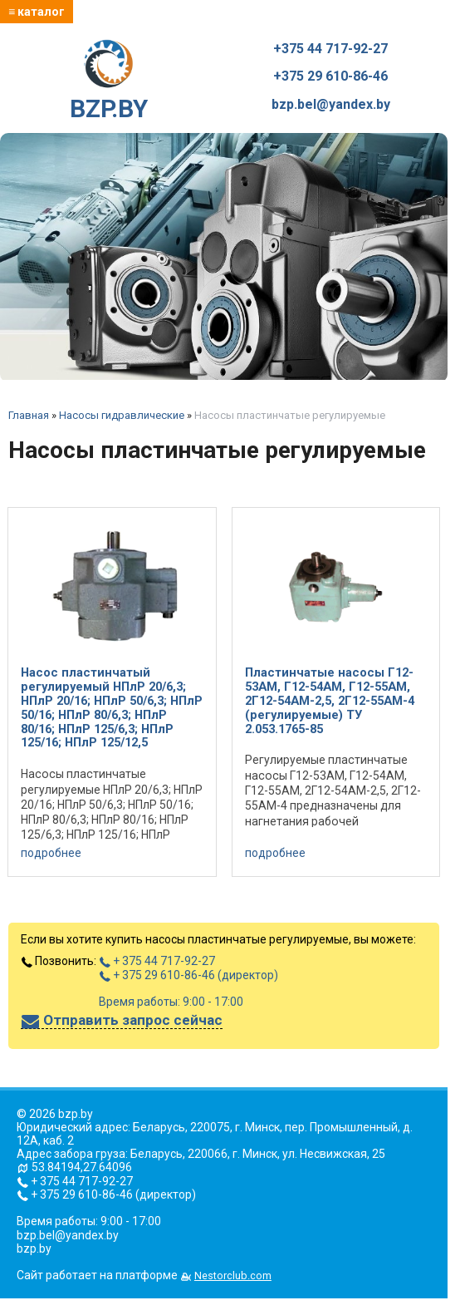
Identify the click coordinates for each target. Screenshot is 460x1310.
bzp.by (34, 1248)
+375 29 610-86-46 (330, 76)
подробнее (51, 852)
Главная (28, 415)
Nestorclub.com (233, 1275)
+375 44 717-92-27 (330, 49)
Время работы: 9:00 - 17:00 (171, 1001)
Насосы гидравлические (121, 415)
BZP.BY (109, 81)
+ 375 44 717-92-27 (157, 961)
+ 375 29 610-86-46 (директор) (188, 975)
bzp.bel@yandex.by (331, 104)
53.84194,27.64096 (82, 1167)
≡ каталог (36, 11)
